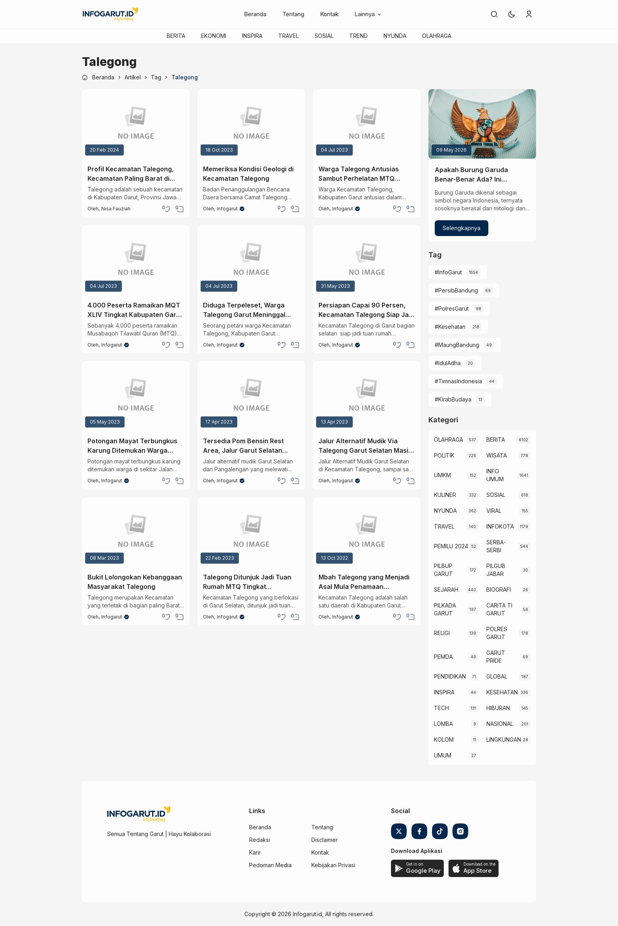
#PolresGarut (452, 308)
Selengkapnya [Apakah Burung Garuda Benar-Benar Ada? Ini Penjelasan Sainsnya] (461, 228)
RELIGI (442, 633)
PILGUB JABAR (495, 569)
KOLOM (444, 739)
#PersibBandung (456, 290)
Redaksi (259, 839)
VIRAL (493, 510)
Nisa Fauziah (115, 209)
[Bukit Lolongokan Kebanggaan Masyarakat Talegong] (136, 532)
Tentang (293, 14)
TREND (358, 35)
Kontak (329, 14)
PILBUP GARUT (443, 569)
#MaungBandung (457, 344)
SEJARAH (446, 589)
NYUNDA (394, 35)
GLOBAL (496, 676)
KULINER (445, 494)
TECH (441, 708)
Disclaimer (324, 839)
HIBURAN (498, 708)
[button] (511, 14)
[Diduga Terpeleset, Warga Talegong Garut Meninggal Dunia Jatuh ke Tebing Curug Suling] (251, 260)
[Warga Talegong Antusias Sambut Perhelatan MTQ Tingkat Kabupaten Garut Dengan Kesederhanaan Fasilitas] (367, 124)
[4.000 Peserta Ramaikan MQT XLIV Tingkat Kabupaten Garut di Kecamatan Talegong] (136, 260)
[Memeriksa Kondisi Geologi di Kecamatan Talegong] (251, 124)
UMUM (442, 755)
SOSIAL (324, 35)
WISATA (496, 455)
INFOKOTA (500, 526)
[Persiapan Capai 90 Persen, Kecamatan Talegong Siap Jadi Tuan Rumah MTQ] (367, 260)
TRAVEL (288, 35)
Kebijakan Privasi (333, 865)
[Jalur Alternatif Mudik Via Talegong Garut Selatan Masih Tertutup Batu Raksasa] (367, 396)
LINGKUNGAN (503, 739)
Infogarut (227, 209)
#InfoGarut (448, 272)
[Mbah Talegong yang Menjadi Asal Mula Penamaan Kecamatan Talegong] (367, 532)
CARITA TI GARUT (499, 609)
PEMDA (443, 656)
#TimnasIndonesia (458, 381)
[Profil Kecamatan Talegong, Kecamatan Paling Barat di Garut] (136, 124)
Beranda (255, 14)
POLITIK (444, 455)
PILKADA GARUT (445, 609)
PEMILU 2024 (451, 546)
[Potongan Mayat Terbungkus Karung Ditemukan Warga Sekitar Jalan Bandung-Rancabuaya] (136, 396)
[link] (494, 14)
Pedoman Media (270, 865)
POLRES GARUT (496, 633)
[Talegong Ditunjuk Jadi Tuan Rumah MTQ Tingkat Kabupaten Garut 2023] (251, 532)
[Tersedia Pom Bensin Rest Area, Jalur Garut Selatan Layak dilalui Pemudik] (251, 396)
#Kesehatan (450, 326)
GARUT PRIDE (495, 656)
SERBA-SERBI (496, 546)
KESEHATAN (502, 692)
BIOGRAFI (498, 589)
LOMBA (443, 723)
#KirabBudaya (453, 399)
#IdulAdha (448, 363)
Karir (255, 852)
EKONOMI (213, 35)
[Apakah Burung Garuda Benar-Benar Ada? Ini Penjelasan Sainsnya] (482, 124)
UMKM (442, 475)
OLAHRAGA (436, 35)
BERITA (176, 35)
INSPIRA (252, 35)
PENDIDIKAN (450, 676)
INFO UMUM (495, 475)
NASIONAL (499, 723)
